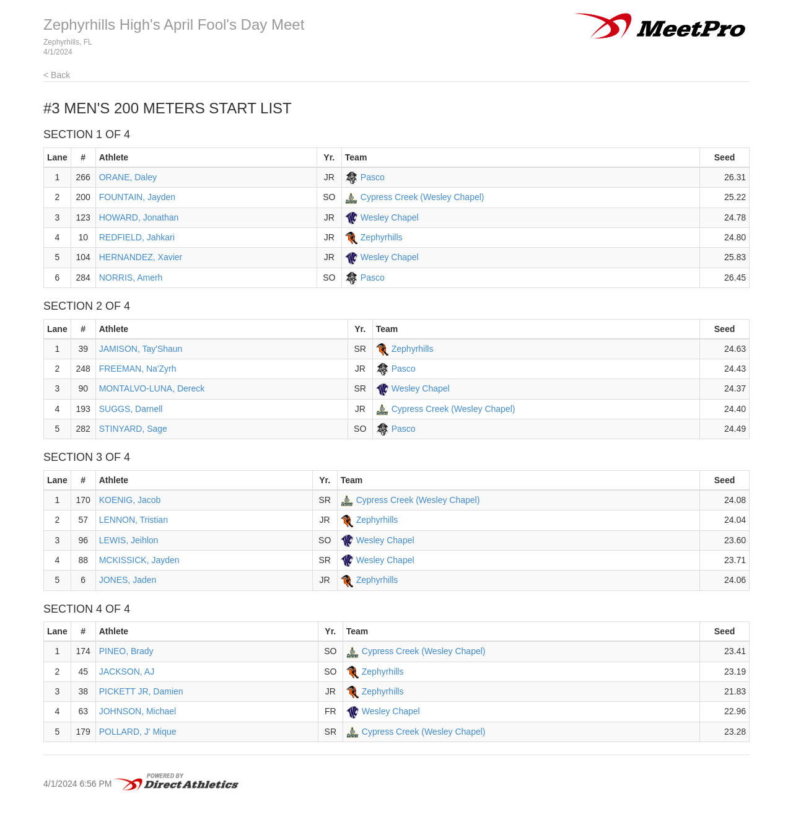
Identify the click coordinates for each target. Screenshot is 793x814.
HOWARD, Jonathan (139, 217)
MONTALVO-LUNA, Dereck (152, 388)
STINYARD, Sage (133, 429)
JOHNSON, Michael (137, 711)
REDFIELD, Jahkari (137, 237)
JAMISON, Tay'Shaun (141, 349)
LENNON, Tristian (133, 520)
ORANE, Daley (128, 177)
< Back (56, 75)
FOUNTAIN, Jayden (137, 197)
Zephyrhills (382, 237)
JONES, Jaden (128, 580)
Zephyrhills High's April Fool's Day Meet (173, 24)
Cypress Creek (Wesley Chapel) (422, 197)
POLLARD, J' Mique (138, 732)
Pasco (373, 177)
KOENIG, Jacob (130, 500)
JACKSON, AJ (126, 671)
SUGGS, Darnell (131, 409)
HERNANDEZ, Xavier (141, 257)
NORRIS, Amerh (131, 277)
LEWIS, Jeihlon (129, 540)
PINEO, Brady (126, 651)
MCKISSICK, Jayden (139, 560)
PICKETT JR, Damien (141, 691)
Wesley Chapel (390, 217)
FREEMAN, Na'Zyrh (138, 369)
